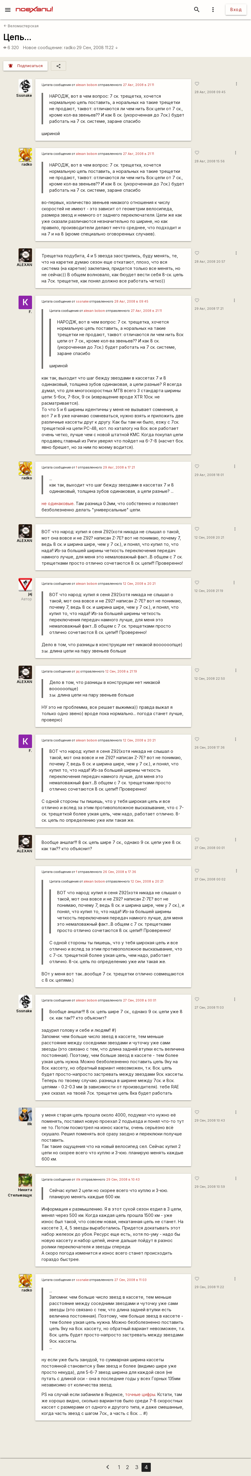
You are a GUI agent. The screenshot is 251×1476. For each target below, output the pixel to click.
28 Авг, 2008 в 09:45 (131, 301)
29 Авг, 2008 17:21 (208, 309)
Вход (236, 9)
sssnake (82, 301)
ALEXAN (24, 264)
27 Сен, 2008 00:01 (209, 848)
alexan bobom (86, 85)
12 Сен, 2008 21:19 (208, 591)
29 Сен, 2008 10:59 (209, 1187)
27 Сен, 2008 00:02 (210, 879)
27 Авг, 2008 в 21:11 (138, 85)
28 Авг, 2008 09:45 (210, 92)
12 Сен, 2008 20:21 (209, 538)
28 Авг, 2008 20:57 (209, 262)
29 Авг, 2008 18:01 (209, 475)
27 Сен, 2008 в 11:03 (130, 1280)
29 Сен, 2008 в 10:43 (123, 1180)
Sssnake (24, 95)
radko (70, 47)
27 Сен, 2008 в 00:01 (139, 1000)
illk (29, 1124)
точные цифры (140, 1394)
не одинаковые (58, 503)
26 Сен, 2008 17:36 (209, 748)
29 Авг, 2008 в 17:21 (119, 467)
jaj (30, 594)
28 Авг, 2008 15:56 (209, 161)
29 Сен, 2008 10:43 (209, 1121)
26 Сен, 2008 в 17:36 (119, 872)
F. (30, 311)
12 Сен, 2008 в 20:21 (139, 584)
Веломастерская (21, 26)
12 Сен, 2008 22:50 (209, 679)
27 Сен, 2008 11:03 (209, 1008)
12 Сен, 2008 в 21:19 (121, 671)
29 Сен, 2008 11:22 (97, 47)
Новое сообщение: (43, 47)
